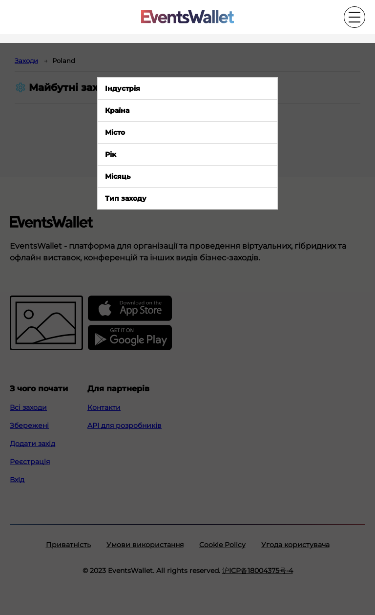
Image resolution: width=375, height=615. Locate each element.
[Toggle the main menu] (354, 17)
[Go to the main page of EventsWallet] (187, 17)
